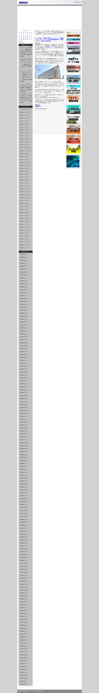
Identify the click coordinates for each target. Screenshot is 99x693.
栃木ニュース (23, 135)
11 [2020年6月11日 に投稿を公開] (25, 36)
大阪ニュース (23, 191)
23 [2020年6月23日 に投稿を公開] (21, 39)
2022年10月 (22, 378)
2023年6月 (22, 354)
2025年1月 (22, 298)
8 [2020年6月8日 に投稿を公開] (19, 36)
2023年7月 (22, 351)
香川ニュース (23, 215)
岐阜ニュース (23, 168)
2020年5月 (22, 463)
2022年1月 (22, 404)
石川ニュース (23, 174)
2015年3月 (22, 645)
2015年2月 (22, 648)
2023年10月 (22, 342)
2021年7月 (22, 422)
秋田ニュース (23, 118)
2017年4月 (22, 572)
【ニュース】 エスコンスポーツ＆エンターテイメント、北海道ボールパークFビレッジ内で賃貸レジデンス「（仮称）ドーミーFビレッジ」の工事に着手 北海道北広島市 (26, 76)
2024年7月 (22, 316)
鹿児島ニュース (23, 244)
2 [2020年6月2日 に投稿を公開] (21, 34)
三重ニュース (23, 183)
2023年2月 (22, 366)
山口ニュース (23, 206)
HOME (75, 2)
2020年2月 (22, 472)
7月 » (23, 42)
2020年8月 (22, 454)
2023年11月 (22, 339)
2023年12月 (22, 336)
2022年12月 (22, 372)
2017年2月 (22, 578)
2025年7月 (22, 280)
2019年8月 (22, 490)
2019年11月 (22, 481)
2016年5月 (22, 604)
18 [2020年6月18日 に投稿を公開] (25, 37)
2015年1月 (22, 651)
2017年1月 (22, 581)
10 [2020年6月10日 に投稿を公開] (23, 36)
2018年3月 (22, 540)
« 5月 (20, 42)
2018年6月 (22, 531)
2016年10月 (22, 590)
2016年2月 (22, 613)
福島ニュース (23, 130)
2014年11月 (22, 657)
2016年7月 (22, 598)
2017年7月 (22, 563)
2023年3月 (22, 363)
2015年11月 (22, 622)
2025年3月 (22, 292)
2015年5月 (22, 640)
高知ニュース (23, 224)
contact (79, 2)
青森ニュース (23, 115)
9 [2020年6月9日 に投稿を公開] (21, 36)
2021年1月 (22, 439)
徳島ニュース (23, 218)
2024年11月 (22, 304)
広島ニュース (23, 203)
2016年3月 (22, 610)
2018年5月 (22, 534)
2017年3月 (22, 575)
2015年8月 (22, 631)
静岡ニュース (23, 162)
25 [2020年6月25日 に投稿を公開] (25, 39)
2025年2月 (22, 295)
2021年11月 (22, 410)
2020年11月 (22, 445)
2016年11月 (22, 587)
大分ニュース (23, 236)
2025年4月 (22, 289)
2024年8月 (22, 313)
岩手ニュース (23, 121)
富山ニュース (23, 171)
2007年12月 (22, 684)
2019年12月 (22, 478)
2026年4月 (22, 254)
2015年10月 (22, 625)
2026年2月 (22, 260)
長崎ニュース (23, 233)
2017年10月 (22, 554)
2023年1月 (22, 369)
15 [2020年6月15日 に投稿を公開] (19, 37)
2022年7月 (22, 386)
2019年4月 (22, 501)
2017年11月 (22, 551)
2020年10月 (22, 448)
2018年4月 (22, 537)
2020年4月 (22, 466)
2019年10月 (22, 484)
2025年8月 (22, 278)
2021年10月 (22, 413)
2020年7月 (22, 457)
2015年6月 (22, 637)
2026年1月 (22, 263)
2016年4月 (22, 607)
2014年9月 (22, 663)
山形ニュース (23, 127)
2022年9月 (22, 381)
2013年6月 (22, 681)
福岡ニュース (23, 227)
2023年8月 (22, 348)
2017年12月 (22, 548)
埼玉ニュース (40, 31)
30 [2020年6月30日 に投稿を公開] (21, 41)
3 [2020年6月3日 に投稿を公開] (23, 34)
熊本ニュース (23, 239)
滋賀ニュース (23, 180)
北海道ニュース (23, 112)
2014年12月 (22, 654)
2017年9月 (22, 557)
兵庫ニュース (23, 194)
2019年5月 (22, 498)
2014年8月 (22, 666)
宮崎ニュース (23, 241)
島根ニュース (23, 212)
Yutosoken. (32, 691)
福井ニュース (23, 177)
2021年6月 (22, 425)
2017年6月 (22, 566)
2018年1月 (22, 545)
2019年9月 (22, 487)
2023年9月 (22, 345)
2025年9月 (22, 275)
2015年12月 (22, 619)
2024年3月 (22, 328)
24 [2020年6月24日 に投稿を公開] (23, 39)
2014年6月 (22, 672)
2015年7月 (22, 634)
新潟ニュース (23, 153)
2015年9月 (22, 628)
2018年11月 (22, 516)
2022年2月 (22, 401)
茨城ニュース (23, 138)
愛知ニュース (23, 165)
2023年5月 (22, 357)
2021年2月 (22, 436)
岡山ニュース (23, 200)
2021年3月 (22, 434)
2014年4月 (22, 678)
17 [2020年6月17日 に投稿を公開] (23, 37)
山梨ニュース (23, 159)
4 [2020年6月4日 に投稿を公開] (25, 34)
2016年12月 (22, 584)
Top (35, 31)
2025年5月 (22, 286)
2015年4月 (22, 643)
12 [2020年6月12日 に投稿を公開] (27, 36)
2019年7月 (22, 492)
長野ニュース (23, 156)
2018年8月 (22, 525)
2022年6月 (22, 389)
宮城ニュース (23, 124)
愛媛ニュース (23, 221)
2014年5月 (22, 675)
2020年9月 (22, 451)
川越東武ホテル (49, 47)
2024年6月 (22, 319)
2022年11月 (22, 375)
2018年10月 (22, 519)
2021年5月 (22, 428)
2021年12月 (22, 407)
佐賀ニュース (23, 230)
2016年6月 (22, 601)
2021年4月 (22, 431)
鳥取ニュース (23, 209)
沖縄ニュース (23, 247)
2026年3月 (22, 257)
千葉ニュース (23, 144)
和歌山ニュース (23, 197)
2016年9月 (22, 593)
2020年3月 (22, 469)
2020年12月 (22, 442)
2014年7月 (22, 669)
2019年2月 (22, 507)
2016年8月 (22, 595)
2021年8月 (22, 419)
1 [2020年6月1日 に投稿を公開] (19, 34)
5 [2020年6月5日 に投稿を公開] (27, 34)
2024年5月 (22, 322)
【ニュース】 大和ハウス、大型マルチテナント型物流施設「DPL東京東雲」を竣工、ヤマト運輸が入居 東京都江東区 (26, 88)
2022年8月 (22, 383)
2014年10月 (22, 660)
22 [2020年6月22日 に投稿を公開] (19, 39)
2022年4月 (22, 395)
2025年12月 (22, 266)
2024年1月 (22, 333)
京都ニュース (23, 188)
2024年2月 (22, 331)
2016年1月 (22, 616)
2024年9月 (22, 310)
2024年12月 (22, 301)
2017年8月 (22, 560)
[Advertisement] (49, 17)
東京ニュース (23, 147)
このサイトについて (24, 109)
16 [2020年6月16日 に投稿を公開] (21, 37)
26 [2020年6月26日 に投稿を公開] (27, 39)
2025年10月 (22, 272)
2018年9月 (22, 522)
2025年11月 (22, 269)
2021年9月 (22, 416)
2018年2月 (22, 542)
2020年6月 (22, 460)
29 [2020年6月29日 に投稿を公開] (19, 41)
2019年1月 (22, 510)
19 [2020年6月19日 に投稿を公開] (27, 37)
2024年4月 (22, 325)
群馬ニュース (23, 133)
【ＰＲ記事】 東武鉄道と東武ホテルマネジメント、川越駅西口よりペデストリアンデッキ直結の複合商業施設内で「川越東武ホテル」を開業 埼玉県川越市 (50, 32)
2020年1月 (22, 475)
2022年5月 (22, 392)
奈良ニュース (23, 185)
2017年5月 (22, 569)
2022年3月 (22, 398)
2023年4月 (22, 360)
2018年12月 (22, 513)
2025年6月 (22, 283)
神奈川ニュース (23, 150)
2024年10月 (22, 307)
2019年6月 (22, 495)
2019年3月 (22, 504)
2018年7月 (22, 528)
